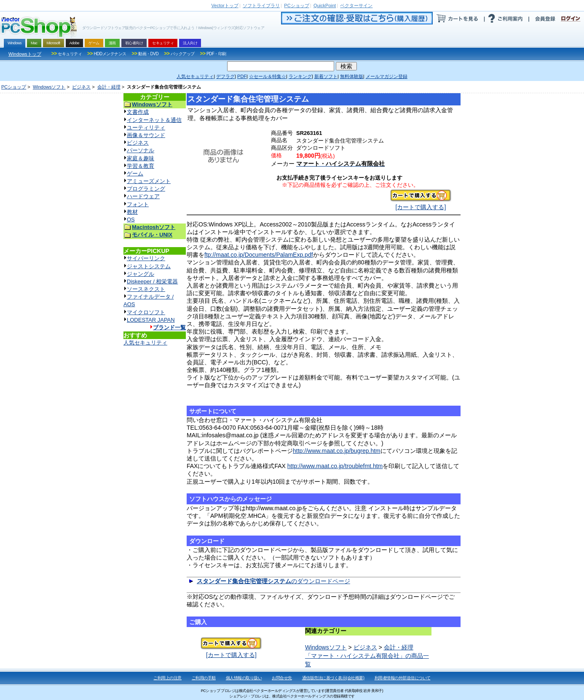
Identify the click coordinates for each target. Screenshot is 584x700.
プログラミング (146, 189)
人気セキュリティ (145, 342)
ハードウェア (143, 196)
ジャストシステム (149, 266)
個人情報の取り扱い (244, 678)
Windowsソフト (49, 86)
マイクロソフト (146, 312)
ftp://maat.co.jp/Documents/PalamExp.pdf (258, 254)
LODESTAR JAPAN (151, 320)
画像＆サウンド (146, 135)
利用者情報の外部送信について (403, 678)
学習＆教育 (140, 166)
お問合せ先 (282, 678)
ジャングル (140, 274)
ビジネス (81, 86)
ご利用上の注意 (167, 678)
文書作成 (138, 112)
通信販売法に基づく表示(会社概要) (333, 678)
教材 (132, 212)
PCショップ (13, 86)
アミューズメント (149, 181)
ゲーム (135, 173)
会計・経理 (109, 86)
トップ (225, 5)
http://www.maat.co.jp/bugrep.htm (336, 450)
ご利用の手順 (204, 678)
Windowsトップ (24, 54)
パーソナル (140, 150)
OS (131, 219)
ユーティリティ (146, 127)
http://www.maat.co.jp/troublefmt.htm (335, 466)
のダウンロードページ (273, 581)
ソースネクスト (146, 289)
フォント (138, 204)
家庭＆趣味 (140, 158)
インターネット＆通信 (154, 120)
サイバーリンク (146, 258)
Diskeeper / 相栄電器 (152, 281)
